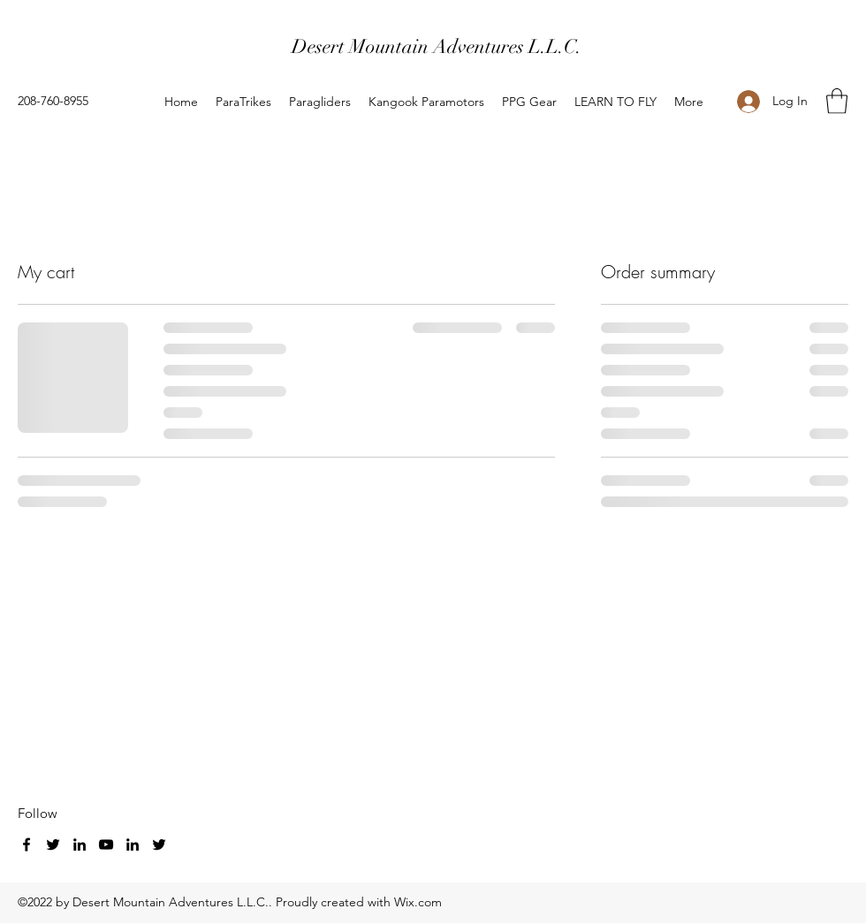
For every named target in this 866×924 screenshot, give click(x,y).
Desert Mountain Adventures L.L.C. (436, 46)
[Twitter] (53, 844)
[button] (836, 101)
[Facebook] (26, 844)
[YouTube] (106, 844)
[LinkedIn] (79, 844)
